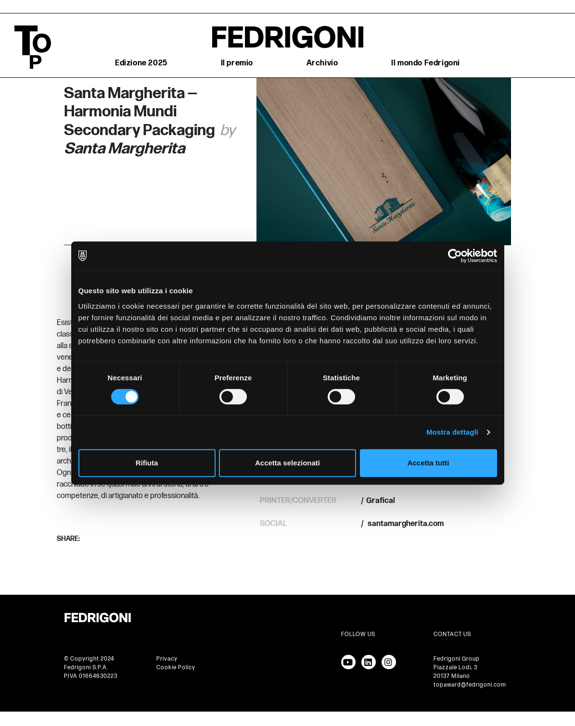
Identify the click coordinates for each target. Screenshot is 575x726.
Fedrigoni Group (457, 659)
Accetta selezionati (287, 463)
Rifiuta (147, 463)
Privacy (167, 659)
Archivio (322, 63)
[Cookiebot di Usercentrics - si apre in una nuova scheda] (455, 256)
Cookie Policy (175, 667)
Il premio (237, 63)
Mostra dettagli (452, 432)
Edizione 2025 (141, 63)
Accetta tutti (428, 463)
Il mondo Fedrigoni (425, 63)
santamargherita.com (405, 523)
